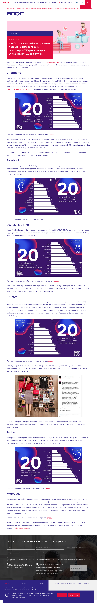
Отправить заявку (78, 570)
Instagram (72, 586)
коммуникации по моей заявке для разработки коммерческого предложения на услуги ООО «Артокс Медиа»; (19, 567)
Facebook (57, 586)
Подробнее (60, 598)
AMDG (5, 2)
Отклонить (74, 594)
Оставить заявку (85, 7)
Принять (62, 594)
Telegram (87, 586)
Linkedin (79, 586)
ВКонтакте (64, 586)
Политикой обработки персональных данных (77, 561)
